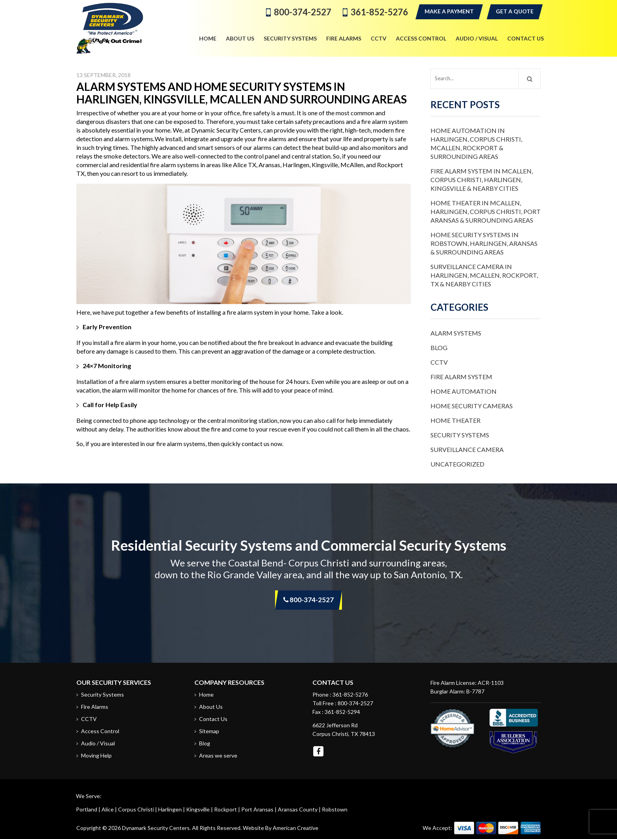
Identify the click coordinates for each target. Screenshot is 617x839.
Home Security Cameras (471, 405)
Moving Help (96, 755)
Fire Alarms (94, 706)
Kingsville (198, 809)
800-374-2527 (302, 12)
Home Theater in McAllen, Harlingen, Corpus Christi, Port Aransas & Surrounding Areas (485, 211)
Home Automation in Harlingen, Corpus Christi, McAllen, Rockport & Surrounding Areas (476, 143)
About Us (211, 706)
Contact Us (213, 718)
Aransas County (298, 809)
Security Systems (459, 435)
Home (206, 694)
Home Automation (463, 391)
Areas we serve (218, 755)
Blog (438, 347)
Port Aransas (257, 809)
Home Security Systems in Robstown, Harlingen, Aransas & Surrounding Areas (484, 243)
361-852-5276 (379, 12)
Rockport (225, 809)
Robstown (334, 809)
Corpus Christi (136, 809)
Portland (86, 809)
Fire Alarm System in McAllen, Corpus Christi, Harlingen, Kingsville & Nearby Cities (481, 179)
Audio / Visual (98, 743)
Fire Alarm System (461, 376)
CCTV (439, 362)
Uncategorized (457, 464)
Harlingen (170, 809)
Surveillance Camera (467, 449)
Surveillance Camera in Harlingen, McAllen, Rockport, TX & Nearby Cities (484, 275)
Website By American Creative (280, 827)
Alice (108, 809)
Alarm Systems (455, 333)
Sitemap (209, 731)
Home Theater (455, 420)
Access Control (100, 731)
